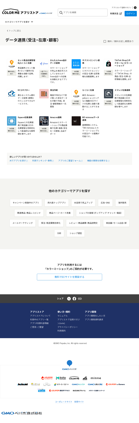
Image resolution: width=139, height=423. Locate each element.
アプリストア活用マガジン (121, 8)
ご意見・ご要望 (36, 327)
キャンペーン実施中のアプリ (26, 203)
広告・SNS (105, 203)
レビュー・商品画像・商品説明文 (83, 223)
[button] (19, 21)
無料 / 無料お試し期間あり (121, 41)
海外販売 (122, 203)
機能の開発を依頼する (98, 160)
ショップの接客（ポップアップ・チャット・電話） (100, 213)
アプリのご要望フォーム (70, 160)
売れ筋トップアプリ (57, 203)
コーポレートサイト (63, 402)
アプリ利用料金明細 (39, 323)
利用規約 (61, 331)
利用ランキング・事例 (43, 160)
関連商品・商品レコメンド (29, 213)
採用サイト (79, 402)
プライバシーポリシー (67, 327)
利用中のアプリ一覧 (39, 319)
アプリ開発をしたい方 (95, 316)
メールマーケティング (22, 223)
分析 (59, 233)
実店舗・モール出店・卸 (116, 223)
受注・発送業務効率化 (51, 223)
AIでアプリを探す (19, 160)
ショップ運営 (76, 233)
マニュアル (62, 316)
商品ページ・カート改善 (60, 213)
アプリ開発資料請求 (94, 319)
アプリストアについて (40, 316)
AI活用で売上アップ (83, 203)
